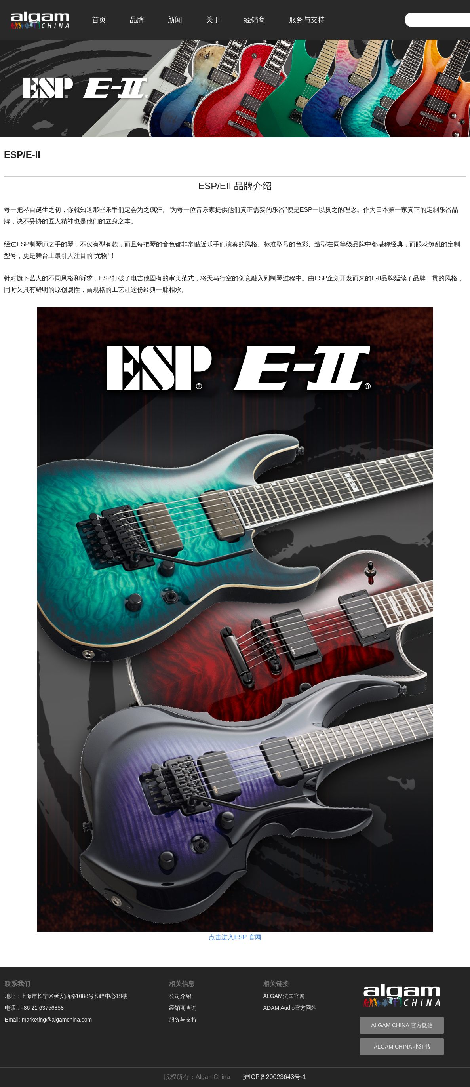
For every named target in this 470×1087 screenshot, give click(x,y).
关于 (213, 20)
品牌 (137, 20)
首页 (99, 20)
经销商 (254, 20)
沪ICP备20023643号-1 (274, 1077)
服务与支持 (307, 20)
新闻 (175, 20)
